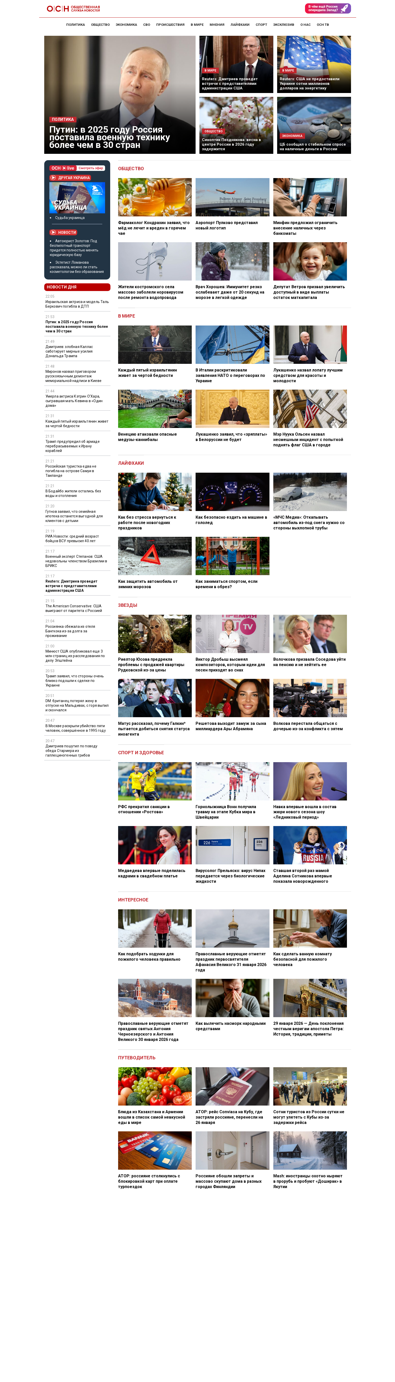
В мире (126, 316)
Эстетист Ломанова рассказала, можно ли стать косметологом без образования (77, 267)
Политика (63, 119)
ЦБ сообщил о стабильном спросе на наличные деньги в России (313, 146)
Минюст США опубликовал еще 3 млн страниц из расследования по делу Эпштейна (75, 656)
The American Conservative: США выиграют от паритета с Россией (74, 608)
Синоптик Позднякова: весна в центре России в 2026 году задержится (231, 144)
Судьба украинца (70, 218)
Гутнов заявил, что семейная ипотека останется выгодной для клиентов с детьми (74, 516)
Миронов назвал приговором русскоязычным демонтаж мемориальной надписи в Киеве (74, 376)
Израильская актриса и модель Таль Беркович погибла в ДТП (77, 304)
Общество (131, 168)
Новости (63, 232)
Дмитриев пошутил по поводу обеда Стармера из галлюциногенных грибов (72, 750)
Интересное (133, 899)
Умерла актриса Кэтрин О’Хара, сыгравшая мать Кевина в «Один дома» (74, 401)
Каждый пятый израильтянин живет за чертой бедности (77, 423)
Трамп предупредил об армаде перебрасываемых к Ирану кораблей (73, 446)
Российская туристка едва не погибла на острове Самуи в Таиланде (71, 471)
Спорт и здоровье (141, 752)
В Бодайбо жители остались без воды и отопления (73, 493)
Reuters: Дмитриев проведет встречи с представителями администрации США (230, 83)
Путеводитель (136, 1057)
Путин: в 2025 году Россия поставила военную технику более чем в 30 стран (109, 137)
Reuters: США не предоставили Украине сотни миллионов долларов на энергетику (310, 83)
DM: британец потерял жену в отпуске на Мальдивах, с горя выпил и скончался (77, 705)
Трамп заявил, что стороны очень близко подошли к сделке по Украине (75, 680)
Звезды (127, 605)
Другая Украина (70, 177)
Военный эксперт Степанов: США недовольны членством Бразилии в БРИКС (76, 561)
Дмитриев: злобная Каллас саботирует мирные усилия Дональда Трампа (69, 351)
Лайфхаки (131, 463)
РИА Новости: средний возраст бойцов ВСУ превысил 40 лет (72, 538)
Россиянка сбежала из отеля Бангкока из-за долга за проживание (70, 631)
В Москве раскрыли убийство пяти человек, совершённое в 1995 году (76, 728)
